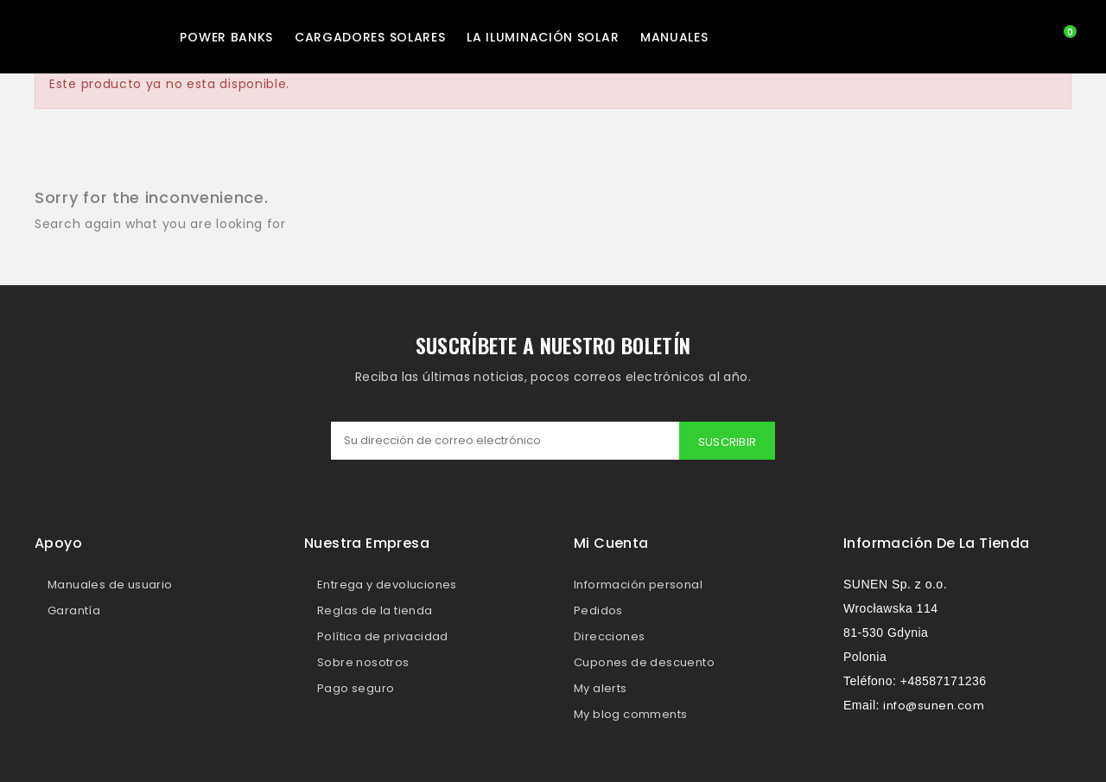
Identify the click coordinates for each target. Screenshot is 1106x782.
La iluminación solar (543, 37)
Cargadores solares (370, 37)
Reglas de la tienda (375, 610)
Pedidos (598, 610)
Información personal (638, 584)
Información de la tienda (936, 543)
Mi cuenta (611, 543)
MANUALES (674, 37)
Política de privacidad (382, 636)
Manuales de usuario (110, 584)
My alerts (600, 688)
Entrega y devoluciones (387, 584)
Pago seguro (355, 688)
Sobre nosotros (363, 662)
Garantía (74, 610)
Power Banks (226, 37)
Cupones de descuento (644, 662)
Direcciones (609, 636)
